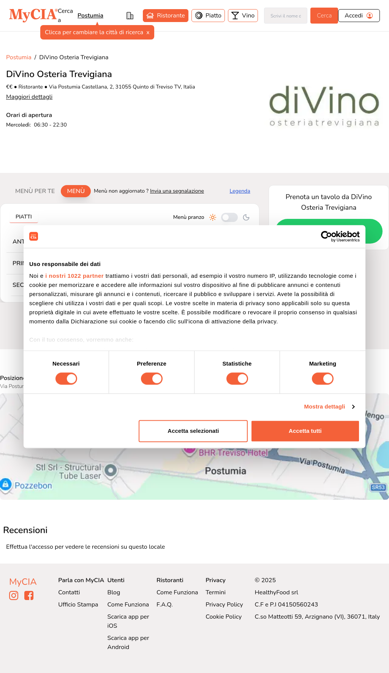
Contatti (69, 592)
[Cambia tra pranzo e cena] (229, 217)
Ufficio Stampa (78, 604)
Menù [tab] (76, 191)
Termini (216, 592)
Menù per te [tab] (35, 191)
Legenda (240, 191)
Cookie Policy (224, 617)
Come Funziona (128, 604)
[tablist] (50, 191)
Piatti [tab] (24, 216)
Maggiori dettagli (29, 97)
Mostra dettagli (324, 407)
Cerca (324, 15)
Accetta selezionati (193, 431)
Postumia (90, 15)
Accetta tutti (305, 431)
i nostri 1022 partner (74, 275)
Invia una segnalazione (177, 191)
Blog (114, 592)
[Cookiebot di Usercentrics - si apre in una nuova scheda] (326, 236)
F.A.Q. (165, 604)
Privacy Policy (224, 604)
